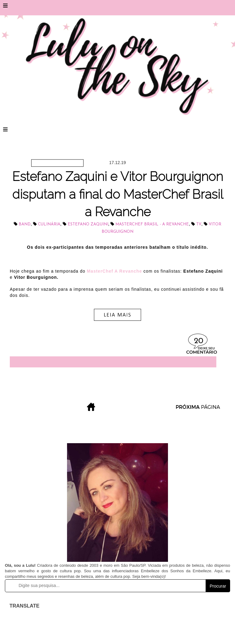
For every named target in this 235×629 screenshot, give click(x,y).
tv (198, 224)
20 (198, 341)
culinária (49, 224)
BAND (25, 224)
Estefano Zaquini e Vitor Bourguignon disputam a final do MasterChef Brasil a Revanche (117, 194)
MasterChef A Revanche (114, 271)
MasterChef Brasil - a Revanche (152, 224)
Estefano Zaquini (88, 224)
